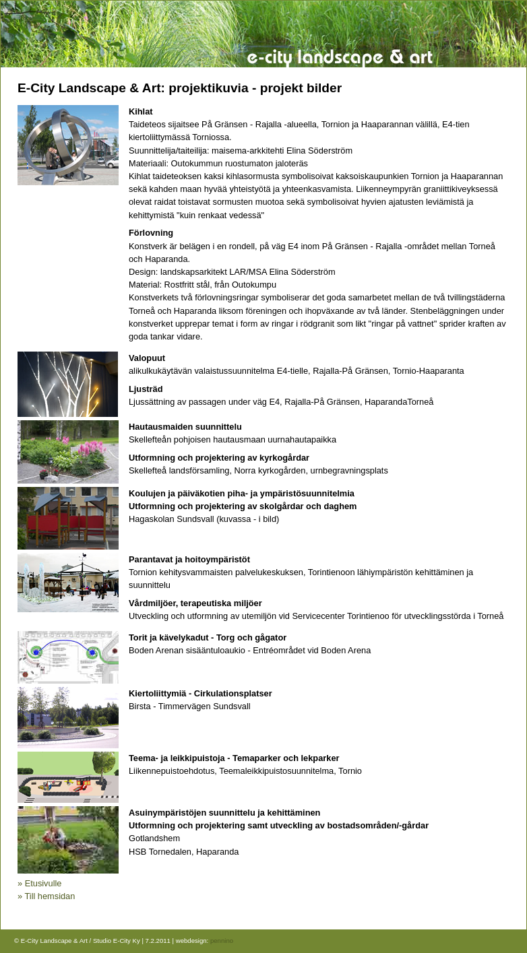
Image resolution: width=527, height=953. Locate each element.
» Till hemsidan (46, 896)
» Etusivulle (39, 883)
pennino (221, 940)
